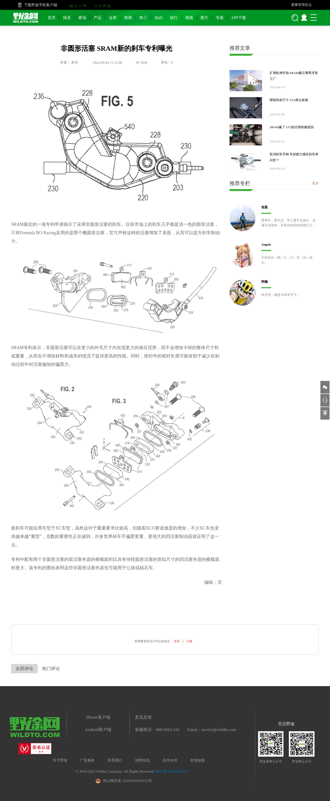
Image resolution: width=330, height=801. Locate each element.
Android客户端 (98, 730)
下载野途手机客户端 (40, 5)
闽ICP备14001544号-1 (172, 771)
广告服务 (87, 760)
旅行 (174, 18)
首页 (52, 18)
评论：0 (167, 62)
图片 (204, 18)
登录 (177, 641)
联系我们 (115, 760)
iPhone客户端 (98, 717)
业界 (113, 18)
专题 (220, 18)
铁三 (143, 18)
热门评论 (51, 668)
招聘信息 (142, 760)
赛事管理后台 (301, 5)
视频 (189, 18)
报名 (67, 18)
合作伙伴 (170, 760)
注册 (189, 641)
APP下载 (238, 18)
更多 (315, 183)
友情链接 (197, 760)
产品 (97, 18)
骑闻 (128, 18)
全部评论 (24, 668)
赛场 (82, 18)
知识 (159, 18)
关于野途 (60, 760)
